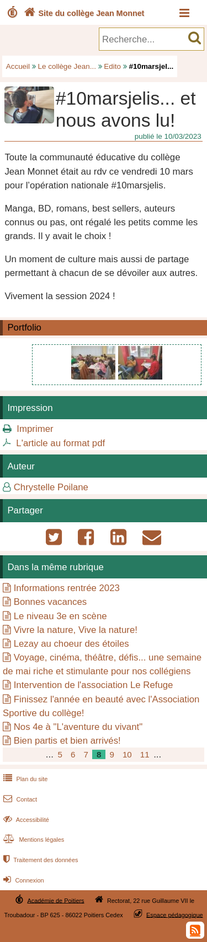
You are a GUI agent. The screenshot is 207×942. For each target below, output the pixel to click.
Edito (112, 66)
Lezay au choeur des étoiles (71, 643)
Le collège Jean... (67, 66)
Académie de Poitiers (55, 900)
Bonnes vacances (50, 602)
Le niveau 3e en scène (60, 616)
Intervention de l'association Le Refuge (93, 685)
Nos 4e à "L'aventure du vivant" (78, 727)
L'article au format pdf (60, 443)
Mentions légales (32, 839)
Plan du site (24, 779)
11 (145, 754)
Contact (19, 799)
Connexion (22, 880)
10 (127, 754)
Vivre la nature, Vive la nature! (75, 630)
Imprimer (35, 429)
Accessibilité (25, 819)
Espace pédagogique (174, 914)
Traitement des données (39, 860)
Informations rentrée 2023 (67, 588)
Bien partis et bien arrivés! (67, 740)
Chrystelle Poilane (51, 487)
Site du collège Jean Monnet (83, 13)
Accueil (18, 66)
